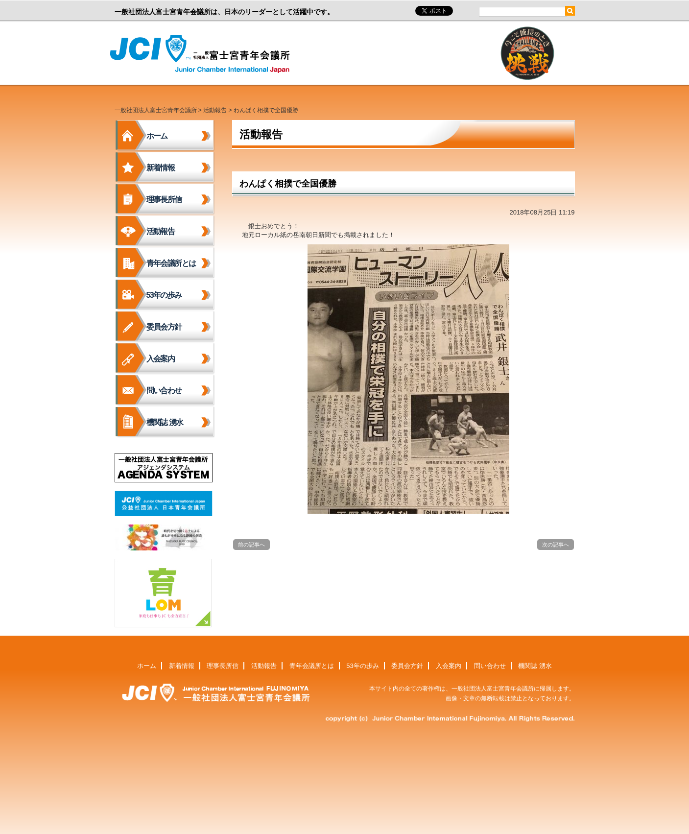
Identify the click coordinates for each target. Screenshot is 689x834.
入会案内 (160, 359)
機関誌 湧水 (164, 422)
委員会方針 (164, 327)
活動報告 (215, 110)
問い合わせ (164, 390)
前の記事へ (251, 545)
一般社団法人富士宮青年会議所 (203, 54)
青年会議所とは (171, 263)
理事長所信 (164, 199)
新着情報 (160, 168)
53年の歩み (164, 295)
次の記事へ (555, 545)
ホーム (156, 136)
